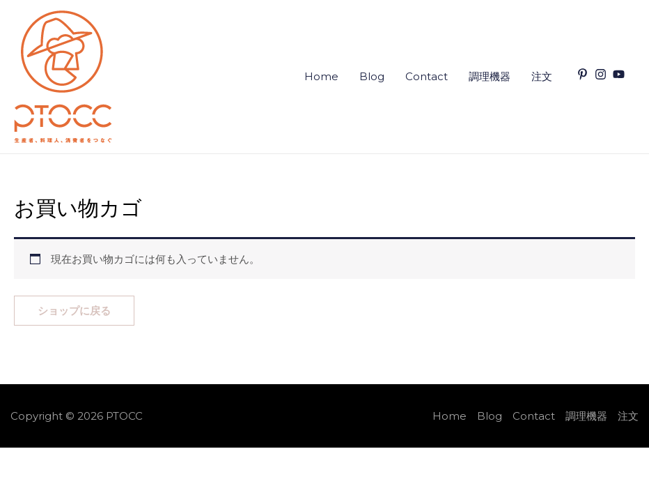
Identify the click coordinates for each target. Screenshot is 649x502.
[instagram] (602, 74)
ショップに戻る (74, 310)
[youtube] (620, 74)
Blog (371, 76)
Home (321, 76)
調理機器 (489, 76)
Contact (426, 76)
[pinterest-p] (584, 74)
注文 (541, 76)
